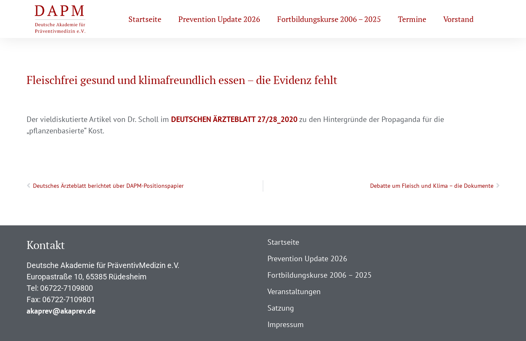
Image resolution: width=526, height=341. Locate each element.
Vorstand (458, 19)
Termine (412, 19)
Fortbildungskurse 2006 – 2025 (329, 19)
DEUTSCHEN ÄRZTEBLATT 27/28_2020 (234, 119)
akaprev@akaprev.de (61, 311)
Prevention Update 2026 (219, 19)
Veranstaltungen (294, 291)
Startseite (144, 19)
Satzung (280, 308)
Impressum (285, 324)
